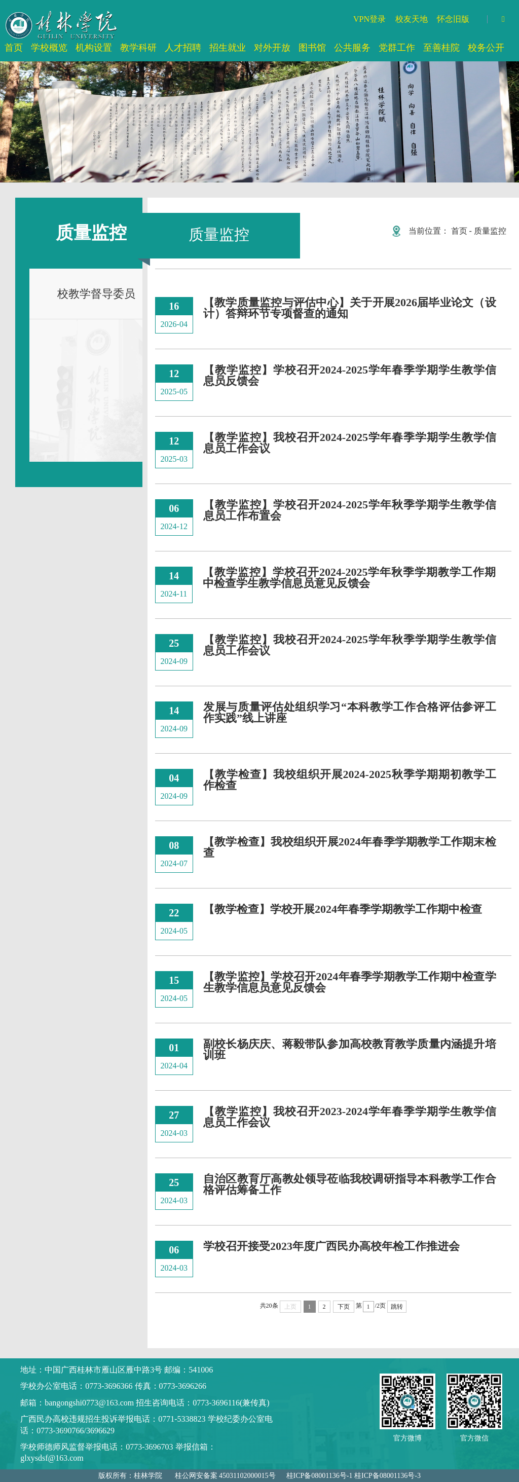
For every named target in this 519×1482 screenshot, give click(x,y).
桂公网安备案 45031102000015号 (225, 1475)
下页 (344, 1306)
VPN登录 (369, 19)
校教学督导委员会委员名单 (82, 303)
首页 (459, 231)
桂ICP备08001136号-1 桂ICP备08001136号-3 (353, 1475)
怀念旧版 (453, 19)
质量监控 (490, 231)
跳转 (397, 1306)
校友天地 (411, 19)
